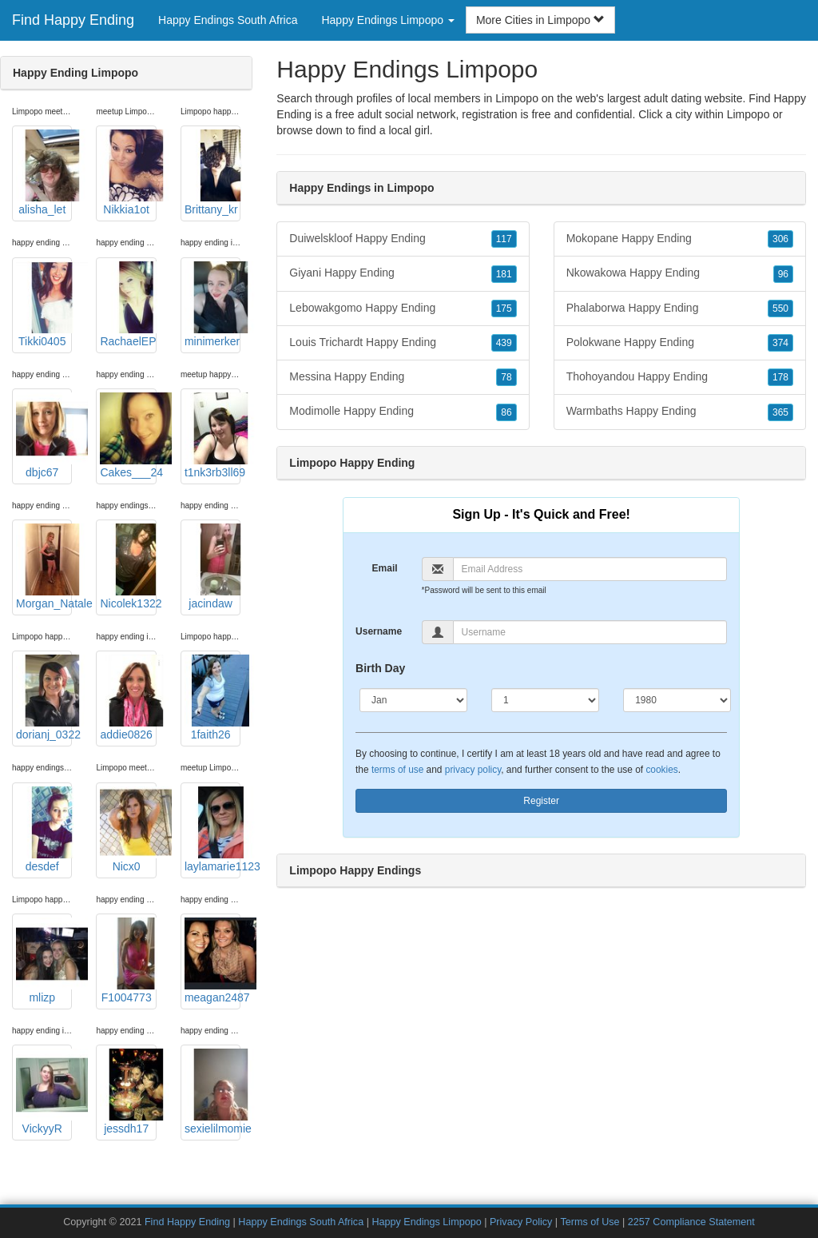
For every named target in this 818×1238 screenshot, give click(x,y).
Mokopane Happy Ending (679, 239)
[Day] (545, 700)
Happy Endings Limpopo (426, 1222)
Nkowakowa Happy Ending (679, 273)
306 (780, 239)
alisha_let (44, 172)
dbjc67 (44, 435)
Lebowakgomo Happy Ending (402, 308)
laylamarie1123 (212, 829)
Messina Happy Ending (402, 377)
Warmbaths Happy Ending (679, 411)
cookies (661, 769)
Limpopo (748, 114)
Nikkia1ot (128, 172)
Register (541, 800)
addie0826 (128, 698)
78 (506, 377)
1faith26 (212, 698)
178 (780, 377)
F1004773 (128, 961)
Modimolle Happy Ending (402, 411)
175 (504, 308)
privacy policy (473, 769)
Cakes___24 (128, 435)
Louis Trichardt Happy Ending (402, 343)
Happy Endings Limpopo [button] (387, 20)
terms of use (397, 769)
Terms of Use (589, 1222)
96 (783, 274)
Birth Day (380, 668)
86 (506, 412)
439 (504, 342)
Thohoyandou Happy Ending (679, 377)
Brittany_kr (212, 172)
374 (780, 342)
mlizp (44, 961)
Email (385, 568)
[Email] (590, 569)
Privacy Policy (521, 1222)
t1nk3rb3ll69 (212, 435)
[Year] (677, 700)
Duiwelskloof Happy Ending (402, 239)
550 (780, 308)
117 (504, 239)
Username (378, 631)
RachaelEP (128, 304)
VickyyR (44, 1092)
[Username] (590, 632)
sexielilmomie (212, 1092)
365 (780, 412)
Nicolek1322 (128, 566)
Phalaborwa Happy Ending (679, 308)
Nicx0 (128, 829)
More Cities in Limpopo (540, 20)
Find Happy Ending (73, 20)
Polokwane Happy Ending (679, 343)
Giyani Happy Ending (402, 273)
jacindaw (212, 566)
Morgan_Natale (44, 566)
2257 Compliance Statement (691, 1222)
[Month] (413, 700)
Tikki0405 (44, 304)
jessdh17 (128, 1092)
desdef (44, 829)
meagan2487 (212, 961)
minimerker (212, 304)
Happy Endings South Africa (227, 20)
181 (504, 274)
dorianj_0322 (44, 698)
